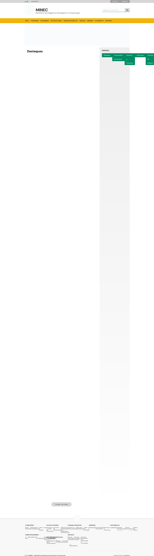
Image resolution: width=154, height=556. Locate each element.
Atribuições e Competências (34, 528)
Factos (34, 537)
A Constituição (40, 537)
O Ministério (35, 21)
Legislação (113, 527)
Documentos (99, 21)
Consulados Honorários (66, 541)
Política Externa (56, 21)
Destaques (107, 55)
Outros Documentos (129, 528)
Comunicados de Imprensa (118, 57)
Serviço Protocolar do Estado (71, 538)
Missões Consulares (59, 541)
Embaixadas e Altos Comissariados (51, 542)
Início (27, 21)
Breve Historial (27, 528)
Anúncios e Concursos (129, 59)
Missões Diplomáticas (71, 21)
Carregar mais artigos (61, 504)
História (30, 537)
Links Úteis (34, 1)
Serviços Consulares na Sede (77, 538)
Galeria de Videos (135, 529)
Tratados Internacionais (121, 528)
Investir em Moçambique (72, 528)
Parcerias (108, 21)
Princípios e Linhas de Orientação (50, 529)
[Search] (113, 10)
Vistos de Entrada (86, 529)
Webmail (124, 1)
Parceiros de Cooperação (57, 529)
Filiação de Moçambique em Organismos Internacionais (65, 530)
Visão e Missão (41, 529)
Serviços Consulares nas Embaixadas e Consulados (84, 540)
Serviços (82, 21)
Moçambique (45, 21)
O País (26, 537)
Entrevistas (140, 55)
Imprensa (90, 21)
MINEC (42, 10)
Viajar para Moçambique (80, 528)
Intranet (115, 1)
